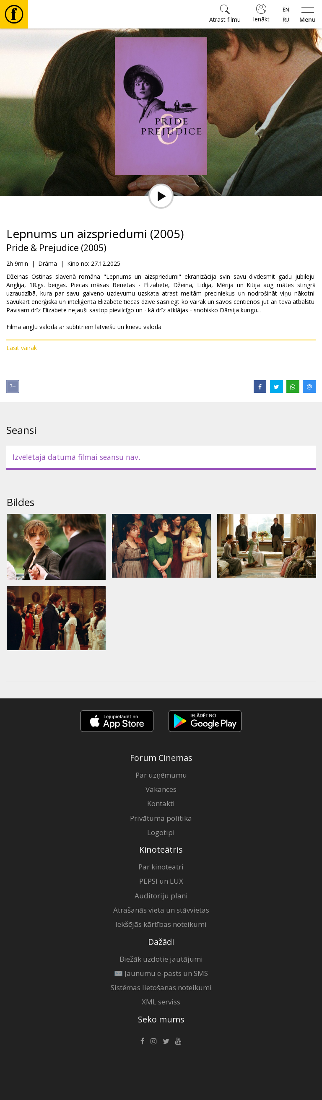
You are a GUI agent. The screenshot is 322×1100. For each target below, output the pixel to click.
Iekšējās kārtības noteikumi (161, 924)
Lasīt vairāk (21, 348)
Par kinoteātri (161, 867)
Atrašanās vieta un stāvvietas (161, 910)
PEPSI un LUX (161, 881)
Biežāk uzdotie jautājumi (161, 959)
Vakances (161, 789)
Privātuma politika (161, 818)
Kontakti (161, 803)
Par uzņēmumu (161, 775)
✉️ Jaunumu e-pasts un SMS (161, 973)
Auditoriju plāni (161, 895)
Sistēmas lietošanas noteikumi (161, 987)
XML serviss (161, 1002)
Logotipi (161, 832)
